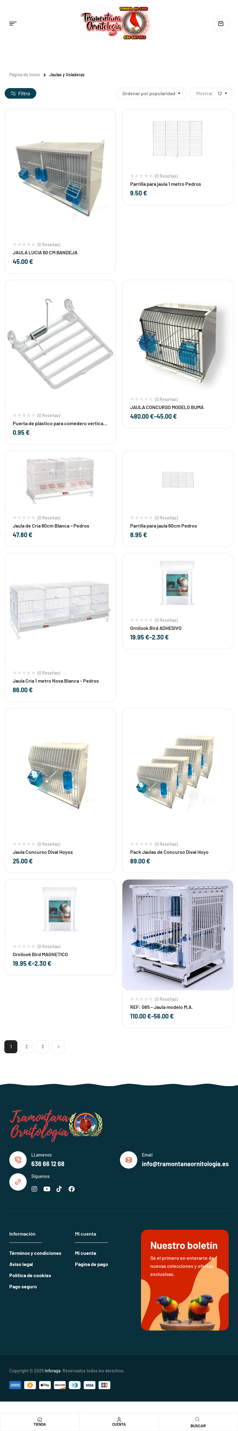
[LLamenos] (18, 1160)
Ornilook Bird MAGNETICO (40, 954)
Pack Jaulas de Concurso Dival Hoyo (169, 852)
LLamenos (41, 1154)
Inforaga (52, 1370)
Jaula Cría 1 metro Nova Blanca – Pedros (56, 681)
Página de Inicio (24, 74)
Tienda (39, 1424)
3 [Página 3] (43, 1046)
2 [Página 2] (26, 1046)
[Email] (128, 1160)
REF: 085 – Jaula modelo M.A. (161, 1007)
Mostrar (204, 93)
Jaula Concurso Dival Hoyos (43, 852)
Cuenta (119, 1424)
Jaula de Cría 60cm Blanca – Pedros (51, 525)
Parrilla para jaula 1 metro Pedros (165, 184)
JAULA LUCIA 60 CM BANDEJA (45, 252)
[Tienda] (39, 1419)
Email (147, 1154)
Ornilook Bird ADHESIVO (156, 628)
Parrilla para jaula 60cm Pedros (163, 525)
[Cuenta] (119, 1419)
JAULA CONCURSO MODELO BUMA (167, 407)
